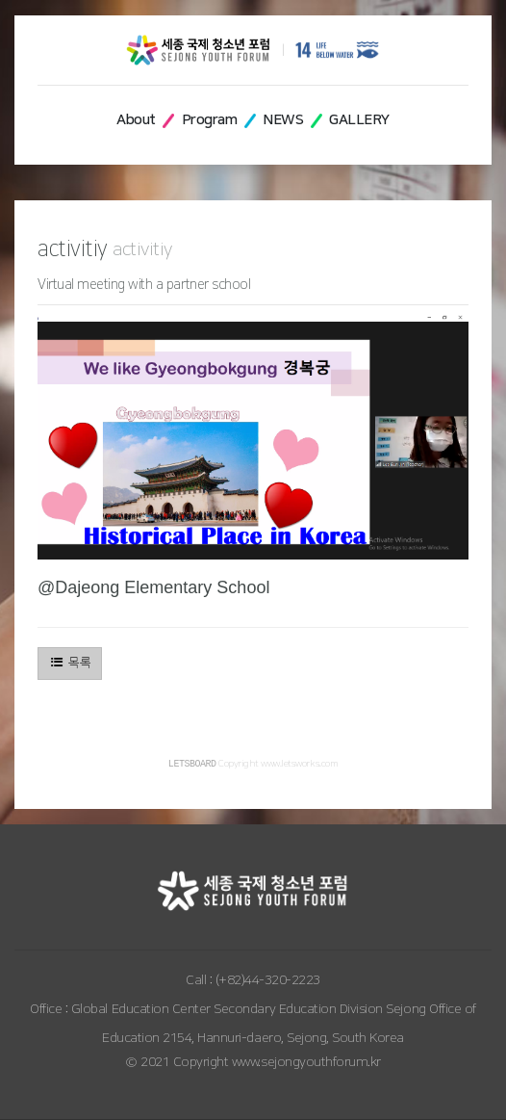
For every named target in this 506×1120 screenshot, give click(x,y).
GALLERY (359, 120)
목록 (69, 662)
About (136, 120)
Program (210, 120)
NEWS (283, 120)
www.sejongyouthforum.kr (306, 1063)
